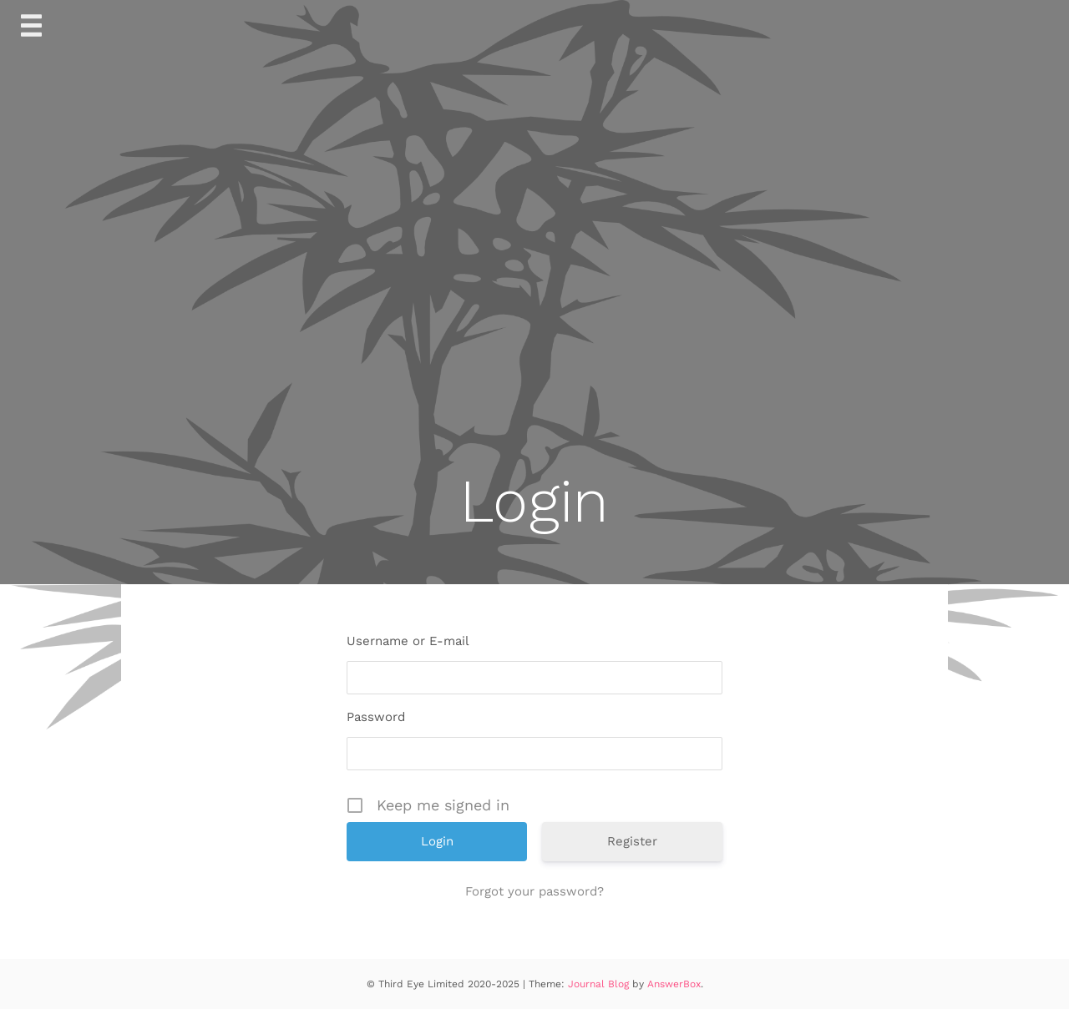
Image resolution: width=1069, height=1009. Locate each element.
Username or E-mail (408, 640)
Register (632, 841)
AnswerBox (674, 984)
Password (376, 716)
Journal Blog (600, 984)
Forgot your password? (534, 891)
